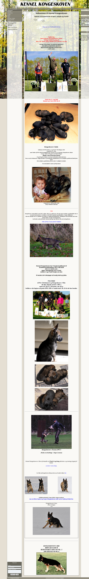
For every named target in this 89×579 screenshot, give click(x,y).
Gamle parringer (11, 19)
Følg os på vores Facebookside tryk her (51, 27)
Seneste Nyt (10, 13)
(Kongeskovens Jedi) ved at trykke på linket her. (51, 499)
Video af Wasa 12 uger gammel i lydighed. (51, 221)
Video (9, 17)
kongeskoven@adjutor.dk (12, 29)
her (65, 473)
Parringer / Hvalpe (11, 18)
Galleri (86, 8)
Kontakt (9, 21)
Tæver (9, 15)
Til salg (9, 14)
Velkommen (10, 10)
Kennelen (9, 11)
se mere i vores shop (51, 466)
